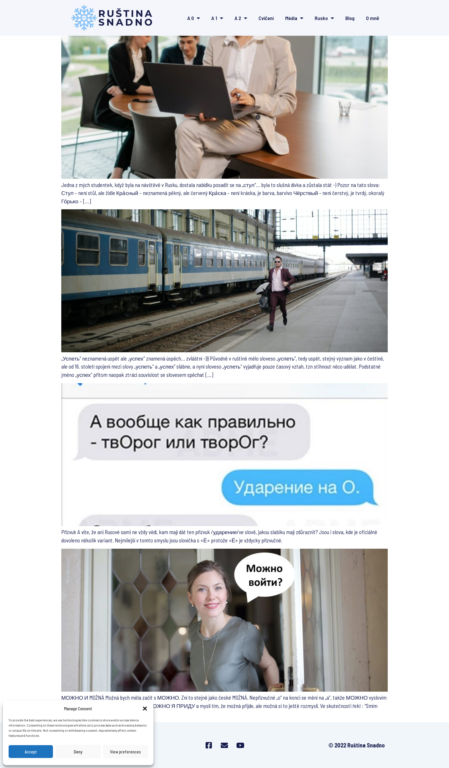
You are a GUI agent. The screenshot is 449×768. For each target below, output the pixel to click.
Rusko (324, 18)
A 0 (193, 18)
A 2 (241, 18)
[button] (145, 708)
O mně (372, 18)
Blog (350, 18)
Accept (31, 751)
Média (294, 18)
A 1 (217, 18)
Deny (78, 751)
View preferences (125, 751)
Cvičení (266, 18)
